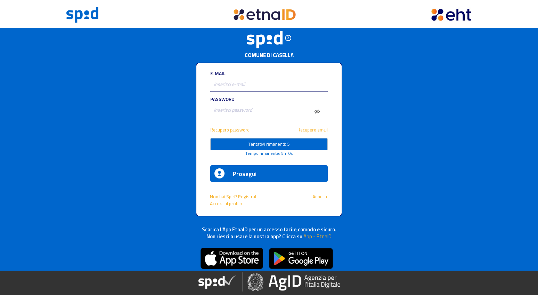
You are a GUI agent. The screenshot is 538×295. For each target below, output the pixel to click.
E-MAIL (217, 73)
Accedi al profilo (226, 203)
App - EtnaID (317, 236)
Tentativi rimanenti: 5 (269, 144)
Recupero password (230, 130)
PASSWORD (222, 99)
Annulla (320, 196)
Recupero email (312, 130)
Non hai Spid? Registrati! (234, 196)
